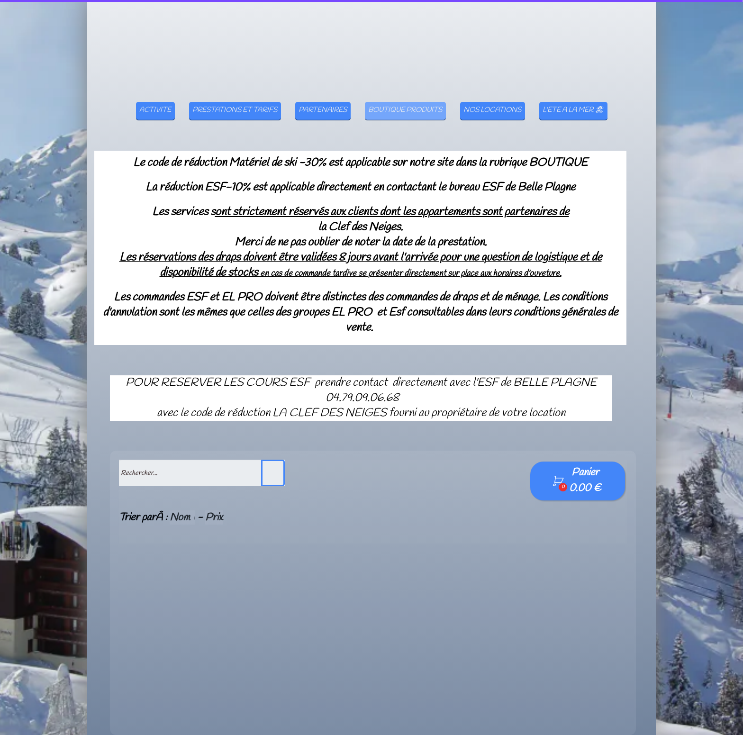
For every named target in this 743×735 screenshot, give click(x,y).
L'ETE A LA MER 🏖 (573, 95)
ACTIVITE (155, 95)
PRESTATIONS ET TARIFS (234, 95)
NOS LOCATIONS (492, 95)
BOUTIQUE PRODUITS (405, 95)
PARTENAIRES (323, 95)
